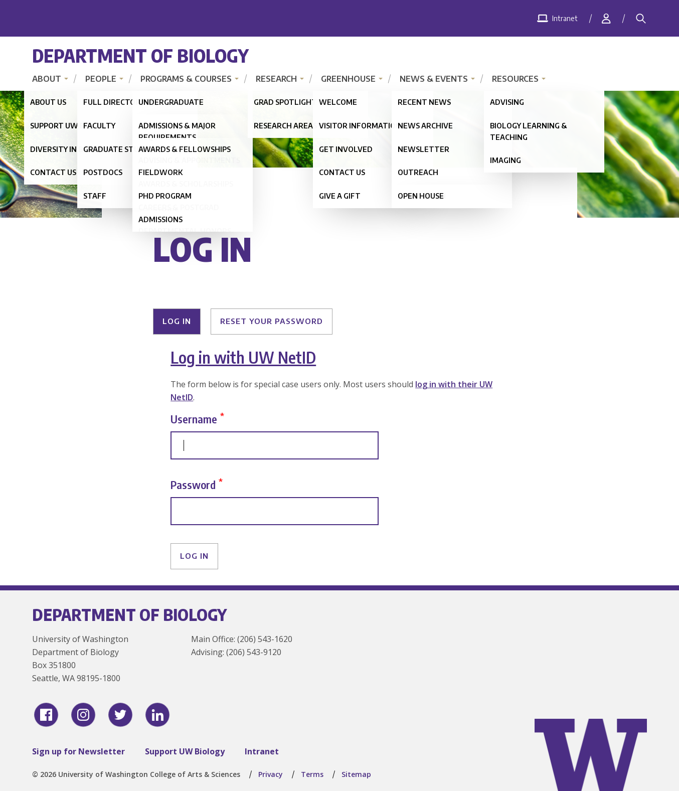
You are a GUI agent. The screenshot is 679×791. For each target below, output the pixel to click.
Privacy (270, 774)
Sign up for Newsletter (78, 751)
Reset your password (271, 321)
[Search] (641, 19)
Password (193, 484)
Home (167, 208)
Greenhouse (348, 79)
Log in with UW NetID (243, 357)
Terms (312, 774)
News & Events (434, 79)
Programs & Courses (186, 79)
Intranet (262, 751)
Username (194, 418)
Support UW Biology (185, 751)
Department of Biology (140, 55)
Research (276, 79)
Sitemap (356, 774)
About (46, 79)
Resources (515, 79)
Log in (176, 321)
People (100, 79)
